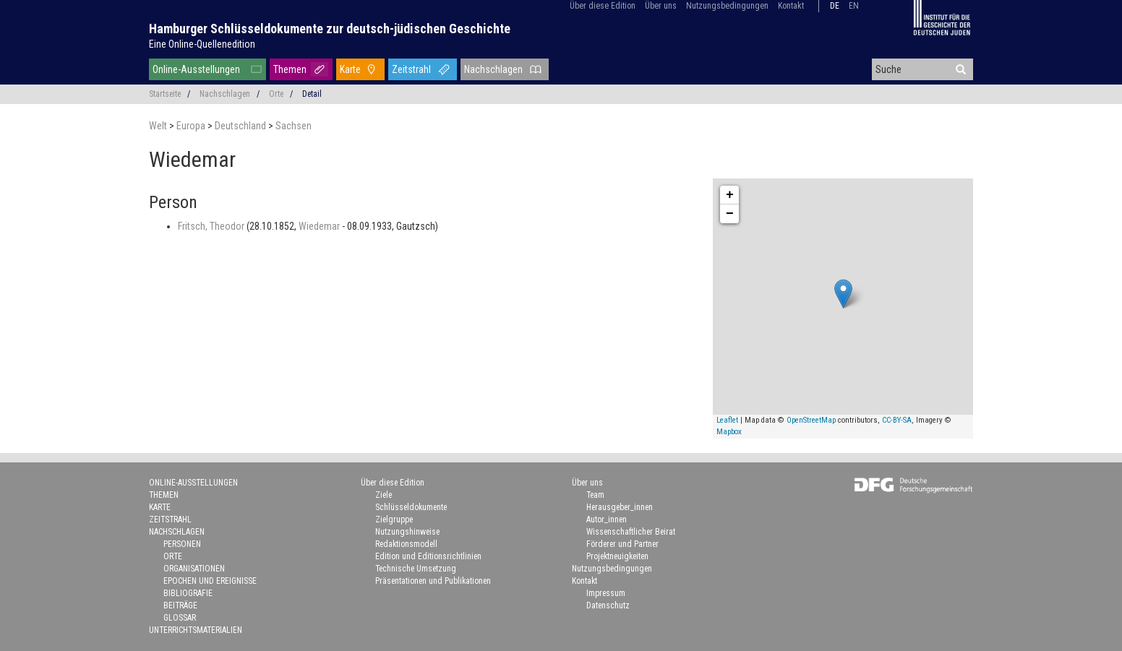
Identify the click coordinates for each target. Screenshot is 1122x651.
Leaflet (727, 420)
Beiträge (180, 605)
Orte (276, 94)
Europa (191, 126)
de (834, 6)
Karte (350, 69)
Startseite (165, 94)
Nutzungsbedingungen (727, 6)
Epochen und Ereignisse (210, 581)
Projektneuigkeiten (617, 556)
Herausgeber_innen (619, 507)
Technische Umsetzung (415, 569)
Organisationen (194, 569)
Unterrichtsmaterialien (195, 630)
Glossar (179, 618)
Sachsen (293, 126)
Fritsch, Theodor (212, 226)
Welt (159, 126)
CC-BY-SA (897, 420)
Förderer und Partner (622, 544)
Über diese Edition (602, 6)
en (854, 6)
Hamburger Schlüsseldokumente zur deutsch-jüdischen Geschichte (329, 28)
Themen (290, 69)
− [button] (730, 214)
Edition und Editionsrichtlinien (428, 556)
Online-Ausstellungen (196, 69)
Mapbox (729, 431)
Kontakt (791, 6)
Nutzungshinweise (407, 532)
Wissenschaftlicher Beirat (630, 532)
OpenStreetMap (811, 420)
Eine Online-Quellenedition (202, 44)
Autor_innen (606, 519)
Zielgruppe (394, 519)
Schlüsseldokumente (411, 507)
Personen (182, 544)
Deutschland (241, 126)
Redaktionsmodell (406, 544)
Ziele (383, 495)
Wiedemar (320, 226)
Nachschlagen (493, 69)
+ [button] (730, 195)
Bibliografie (188, 593)
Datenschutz (608, 605)
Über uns (661, 6)
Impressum (605, 593)
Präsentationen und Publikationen (433, 581)
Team (595, 495)
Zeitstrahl (411, 69)
